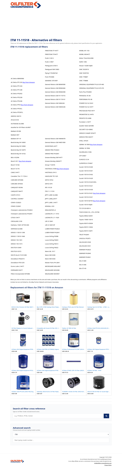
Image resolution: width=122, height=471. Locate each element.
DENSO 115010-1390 (18, 232)
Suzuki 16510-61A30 (86, 189)
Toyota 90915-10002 (86, 227)
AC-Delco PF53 (16, 105)
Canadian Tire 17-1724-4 (19, 176)
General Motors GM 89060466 (55, 88)
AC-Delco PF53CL (16, 109)
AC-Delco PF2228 (16, 97)
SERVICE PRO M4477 (86, 137)
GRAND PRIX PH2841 (52, 154)
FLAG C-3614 (49, 58)
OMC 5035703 (84, 73)
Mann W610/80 (50, 255)
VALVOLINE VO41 (85, 246)
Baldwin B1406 (16, 131)
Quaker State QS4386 (86, 126)
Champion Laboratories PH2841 (22, 214)
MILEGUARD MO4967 (52, 274)
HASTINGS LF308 (50, 169)
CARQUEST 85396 (17, 187)
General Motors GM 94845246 (55, 107)
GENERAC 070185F (51, 81)
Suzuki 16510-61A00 (86, 167)
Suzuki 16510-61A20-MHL (87, 182)
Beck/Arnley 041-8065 (18, 142)
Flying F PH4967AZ (51, 73)
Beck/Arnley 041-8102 (18, 154)
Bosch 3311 (15, 161)
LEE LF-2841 (49, 221)
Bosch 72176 (15, 169)
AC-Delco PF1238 (16, 90)
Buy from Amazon (29, 82)
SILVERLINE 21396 (85, 152)
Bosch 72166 (15, 165)
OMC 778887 (83, 77)
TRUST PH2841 (84, 235)
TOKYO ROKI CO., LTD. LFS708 (89, 212)
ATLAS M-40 (15, 120)
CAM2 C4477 (15, 172)
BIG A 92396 (15, 157)
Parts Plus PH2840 (85, 92)
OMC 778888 (83, 81)
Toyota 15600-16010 (86, 219)
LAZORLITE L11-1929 (52, 217)
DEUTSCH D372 (16, 251)
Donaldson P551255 (17, 262)
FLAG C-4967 (49, 62)
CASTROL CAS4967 (17, 199)
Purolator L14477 (85, 122)
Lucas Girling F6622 (51, 247)
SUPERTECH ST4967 (86, 163)
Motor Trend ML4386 (86, 58)
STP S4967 (82, 156)
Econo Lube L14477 (17, 266)
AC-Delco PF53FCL (17, 112)
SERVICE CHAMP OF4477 (87, 133)
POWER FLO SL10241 (86, 103)
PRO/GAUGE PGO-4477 (87, 111)
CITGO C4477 (15, 217)
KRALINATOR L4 (50, 210)
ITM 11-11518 (49, 191)
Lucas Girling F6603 (51, 240)
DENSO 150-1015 (16, 244)
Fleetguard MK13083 (52, 69)
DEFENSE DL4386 (16, 229)
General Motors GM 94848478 (55, 139)
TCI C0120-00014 (85, 208)
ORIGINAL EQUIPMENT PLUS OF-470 (91, 88)
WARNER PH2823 (85, 250)
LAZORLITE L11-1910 (52, 214)
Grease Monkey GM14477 (53, 157)
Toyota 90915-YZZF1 (86, 231)
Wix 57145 (82, 268)
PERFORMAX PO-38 (85, 99)
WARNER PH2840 (85, 253)
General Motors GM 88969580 (55, 84)
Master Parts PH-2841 (52, 262)
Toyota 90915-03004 (86, 223)
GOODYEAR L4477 (51, 146)
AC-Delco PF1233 (16, 82)
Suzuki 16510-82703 (86, 201)
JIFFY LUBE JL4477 (51, 199)
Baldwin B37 (15, 135)
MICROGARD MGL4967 (53, 266)
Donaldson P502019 (17, 259)
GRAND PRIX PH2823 (52, 150)
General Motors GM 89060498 (55, 92)
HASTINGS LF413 (50, 172)
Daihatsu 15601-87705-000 (20, 225)
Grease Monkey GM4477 (53, 161)
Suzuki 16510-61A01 (86, 171)
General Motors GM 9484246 (55, 103)
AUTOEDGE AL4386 (17, 124)
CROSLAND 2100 (16, 221)
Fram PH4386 (49, 77)
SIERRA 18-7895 (84, 144)
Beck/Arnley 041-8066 (18, 146)
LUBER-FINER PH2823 (52, 229)
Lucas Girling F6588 (51, 236)
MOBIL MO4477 (84, 54)
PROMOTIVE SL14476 (86, 114)
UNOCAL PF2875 (84, 238)
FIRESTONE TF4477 (51, 54)
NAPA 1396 (83, 62)
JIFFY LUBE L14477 (51, 202)
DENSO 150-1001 (16, 240)
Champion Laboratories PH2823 (22, 210)
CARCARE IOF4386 (17, 180)
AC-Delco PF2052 (16, 93)
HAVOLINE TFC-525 (51, 176)
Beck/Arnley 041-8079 (18, 150)
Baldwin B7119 (16, 139)
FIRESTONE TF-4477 (51, 51)
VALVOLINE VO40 (85, 242)
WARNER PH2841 (85, 257)
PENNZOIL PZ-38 (84, 96)
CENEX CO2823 (16, 202)
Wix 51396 (82, 265)
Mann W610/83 (50, 259)
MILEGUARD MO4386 (52, 270)
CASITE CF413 (15, 195)
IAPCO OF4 (48, 184)
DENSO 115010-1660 (18, 236)
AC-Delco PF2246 (16, 101)
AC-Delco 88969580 (17, 78)
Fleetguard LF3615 (51, 66)
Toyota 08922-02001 (86, 216)
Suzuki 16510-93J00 (85, 205)
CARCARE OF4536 (17, 184)
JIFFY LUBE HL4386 (51, 195)
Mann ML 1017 (50, 251)
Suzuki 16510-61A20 (86, 178)
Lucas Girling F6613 (51, 244)
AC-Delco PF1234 (16, 86)
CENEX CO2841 (16, 206)
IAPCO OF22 (49, 180)
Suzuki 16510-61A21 (86, 186)
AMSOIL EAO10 (16, 116)
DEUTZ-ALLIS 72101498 (19, 255)
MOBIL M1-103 (84, 51)
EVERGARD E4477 (17, 270)
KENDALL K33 (49, 206)
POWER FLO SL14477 (86, 107)
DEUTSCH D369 (16, 247)
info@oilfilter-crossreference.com (103, 463)
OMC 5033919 (84, 69)
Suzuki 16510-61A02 (86, 174)
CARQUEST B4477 (17, 191)
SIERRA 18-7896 (84, 148)
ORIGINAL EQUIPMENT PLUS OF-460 (91, 84)
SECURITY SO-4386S (86, 129)
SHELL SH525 (83, 141)
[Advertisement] (61, 23)
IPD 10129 (48, 187)
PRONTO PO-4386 (85, 118)
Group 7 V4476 (50, 165)
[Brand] (61, 434)
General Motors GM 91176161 (55, 99)
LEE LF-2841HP (50, 225)
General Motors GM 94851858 (55, 142)
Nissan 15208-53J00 (85, 66)
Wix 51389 (82, 261)
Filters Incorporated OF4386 (20, 274)
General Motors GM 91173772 (55, 96)
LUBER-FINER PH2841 (52, 232)
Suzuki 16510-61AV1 (86, 197)
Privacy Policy (108, 465)
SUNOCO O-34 (84, 159)
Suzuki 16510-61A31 (86, 193)
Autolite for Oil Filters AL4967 (21, 127)
